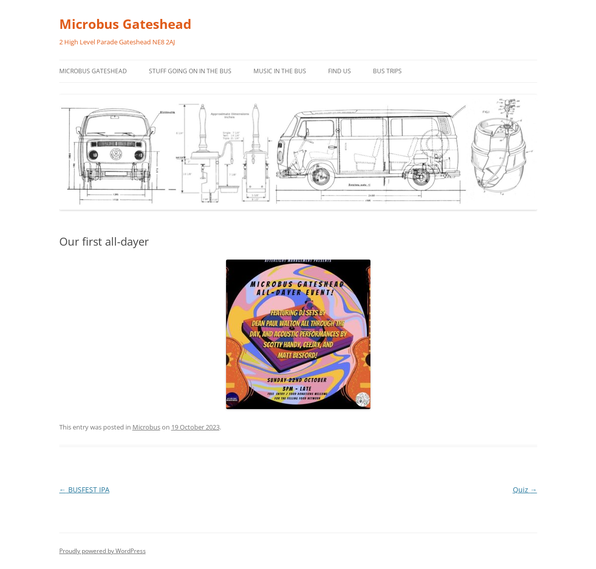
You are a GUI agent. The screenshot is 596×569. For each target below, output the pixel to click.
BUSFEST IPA (84, 489)
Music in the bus (279, 71)
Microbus (146, 427)
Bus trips (387, 71)
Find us (339, 71)
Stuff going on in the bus (190, 71)
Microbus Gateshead (125, 24)
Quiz (525, 489)
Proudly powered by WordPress (102, 551)
